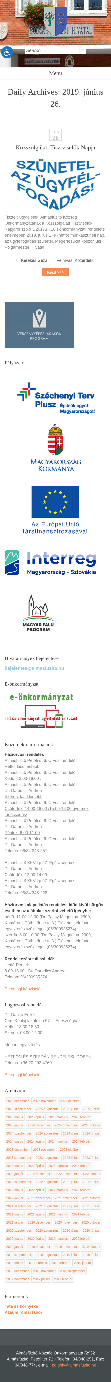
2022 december (39, 1174)
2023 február (81, 1166)
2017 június (41, 1279)
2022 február (81, 1190)
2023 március (58, 1166)
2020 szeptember (18, 1230)
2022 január (14, 1198)
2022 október (91, 1174)
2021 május (14, 1214)
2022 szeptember (18, 1182)
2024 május (14, 1141)
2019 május (14, 1263)
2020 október (91, 1222)
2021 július (70, 1206)
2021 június (91, 1206)
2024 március (58, 1141)
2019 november (66, 1247)
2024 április (35, 1141)
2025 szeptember (18, 1109)
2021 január (14, 1222)
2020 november (66, 1222)
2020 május (14, 1238)
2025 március (58, 1117)
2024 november (66, 1125)
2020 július (70, 1230)
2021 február (81, 1214)
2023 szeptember (18, 1157)
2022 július (70, 1182)
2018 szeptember (72, 1271)
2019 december (39, 1247)
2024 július (70, 1133)
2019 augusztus (47, 1255)
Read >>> (55, 272)
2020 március (58, 1238)
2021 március (58, 1214)
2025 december (17, 1101)
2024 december (39, 1125)
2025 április (35, 1117)
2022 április (35, 1190)
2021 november (66, 1198)
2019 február (60, 1263)
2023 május (14, 1166)
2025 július (70, 1109)
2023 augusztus (47, 1157)
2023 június (91, 1157)
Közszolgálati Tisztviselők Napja (55, 147)
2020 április (35, 1238)
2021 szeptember (18, 1206)
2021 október (91, 1198)
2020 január (14, 1247)
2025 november (44, 1101)
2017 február (63, 1279)
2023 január (14, 1174)
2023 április (35, 1166)
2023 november (44, 1149)
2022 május (14, 1190)
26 (55, 138)
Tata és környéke (21, 1306)
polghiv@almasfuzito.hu (74, 1365)
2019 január (82, 1263)
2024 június (91, 1133)
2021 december (39, 1198)
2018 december (17, 1271)
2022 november (66, 1174)
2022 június (91, 1182)
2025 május (14, 1117)
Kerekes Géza (34, 260)
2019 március (37, 1263)
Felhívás (64, 260)
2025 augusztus (47, 1109)
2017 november (17, 1279)
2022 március (58, 1190)
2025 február (81, 1117)
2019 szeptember (18, 1255)
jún (55, 132)
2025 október (69, 1101)
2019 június (91, 1255)
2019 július (70, 1255)
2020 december (39, 1222)
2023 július (70, 1157)
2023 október (69, 1149)
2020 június (91, 1230)
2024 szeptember (18, 1133)
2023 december (17, 1149)
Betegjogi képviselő (22, 989)
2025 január (14, 1125)
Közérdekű (85, 260)
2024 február (81, 1141)
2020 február (81, 1238)
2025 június (91, 1109)
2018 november (44, 1271)
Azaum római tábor (23, 1312)
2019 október (91, 1247)
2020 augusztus (47, 1230)
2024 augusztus (47, 1133)
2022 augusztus (47, 1182)
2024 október (91, 1125)
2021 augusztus (47, 1206)
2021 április (35, 1214)
